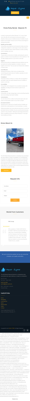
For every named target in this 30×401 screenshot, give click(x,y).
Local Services (4, 301)
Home (2, 297)
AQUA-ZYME (12, 328)
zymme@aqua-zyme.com (6, 284)
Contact (2, 308)
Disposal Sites (4, 304)
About (2, 303)
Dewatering (3, 299)
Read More (6, 170)
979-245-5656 (15, 3)
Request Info (15, 12)
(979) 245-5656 (4, 282)
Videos (2, 306)
